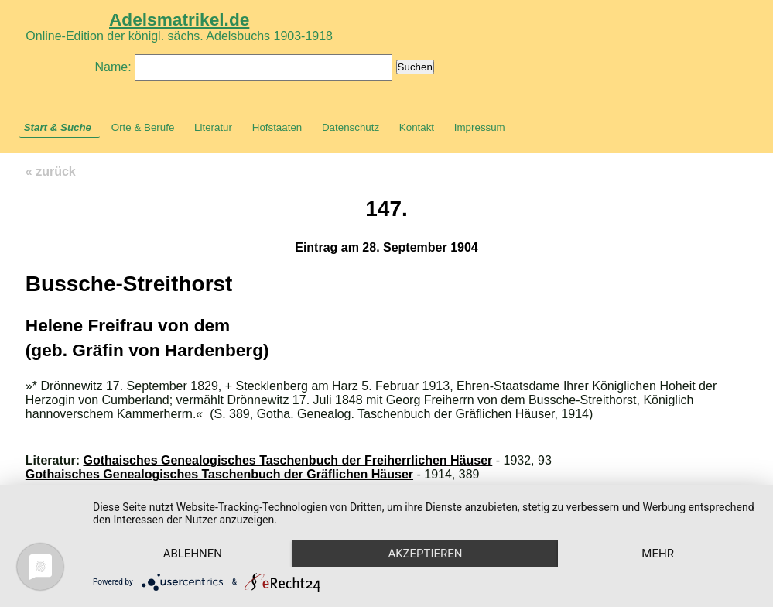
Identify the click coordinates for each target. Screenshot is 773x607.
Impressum (479, 127)
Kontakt (416, 127)
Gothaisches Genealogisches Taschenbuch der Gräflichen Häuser (219, 474)
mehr (657, 554)
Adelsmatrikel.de (179, 19)
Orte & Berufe (143, 127)
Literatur (213, 127)
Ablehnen (192, 554)
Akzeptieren (425, 554)
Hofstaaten (277, 127)
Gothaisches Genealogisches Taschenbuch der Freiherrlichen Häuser (288, 460)
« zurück (51, 171)
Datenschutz (350, 127)
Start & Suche (57, 127)
